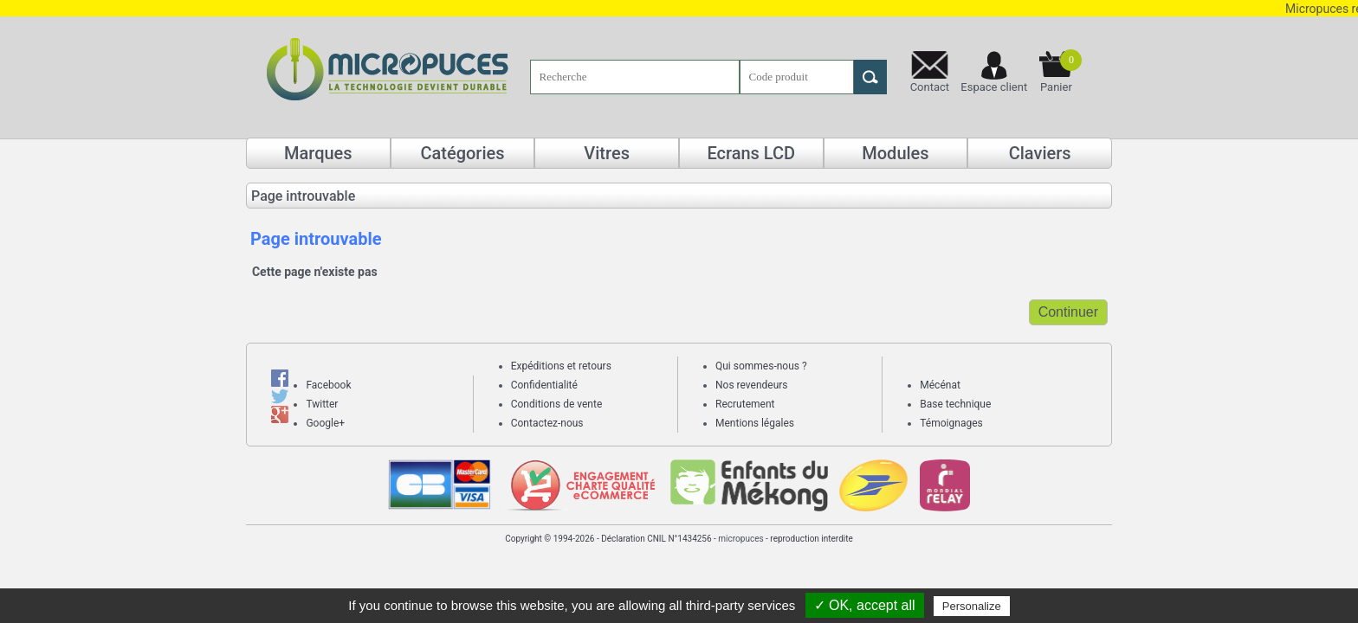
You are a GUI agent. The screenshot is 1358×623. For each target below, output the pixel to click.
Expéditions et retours (561, 366)
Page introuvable (303, 196)
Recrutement (744, 404)
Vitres (607, 153)
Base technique (955, 404)
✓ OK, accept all (864, 605)
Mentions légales (754, 423)
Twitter (322, 404)
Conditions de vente (557, 404)
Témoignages (951, 423)
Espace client (993, 86)
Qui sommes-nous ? (761, 366)
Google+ (325, 423)
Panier (1061, 71)
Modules (895, 153)
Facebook (328, 385)
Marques (318, 153)
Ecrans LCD (751, 153)
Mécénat (940, 385)
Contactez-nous (547, 423)
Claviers (1040, 153)
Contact (929, 86)
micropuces (740, 538)
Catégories (462, 153)
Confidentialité (544, 385)
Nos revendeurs (751, 385)
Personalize (971, 606)
